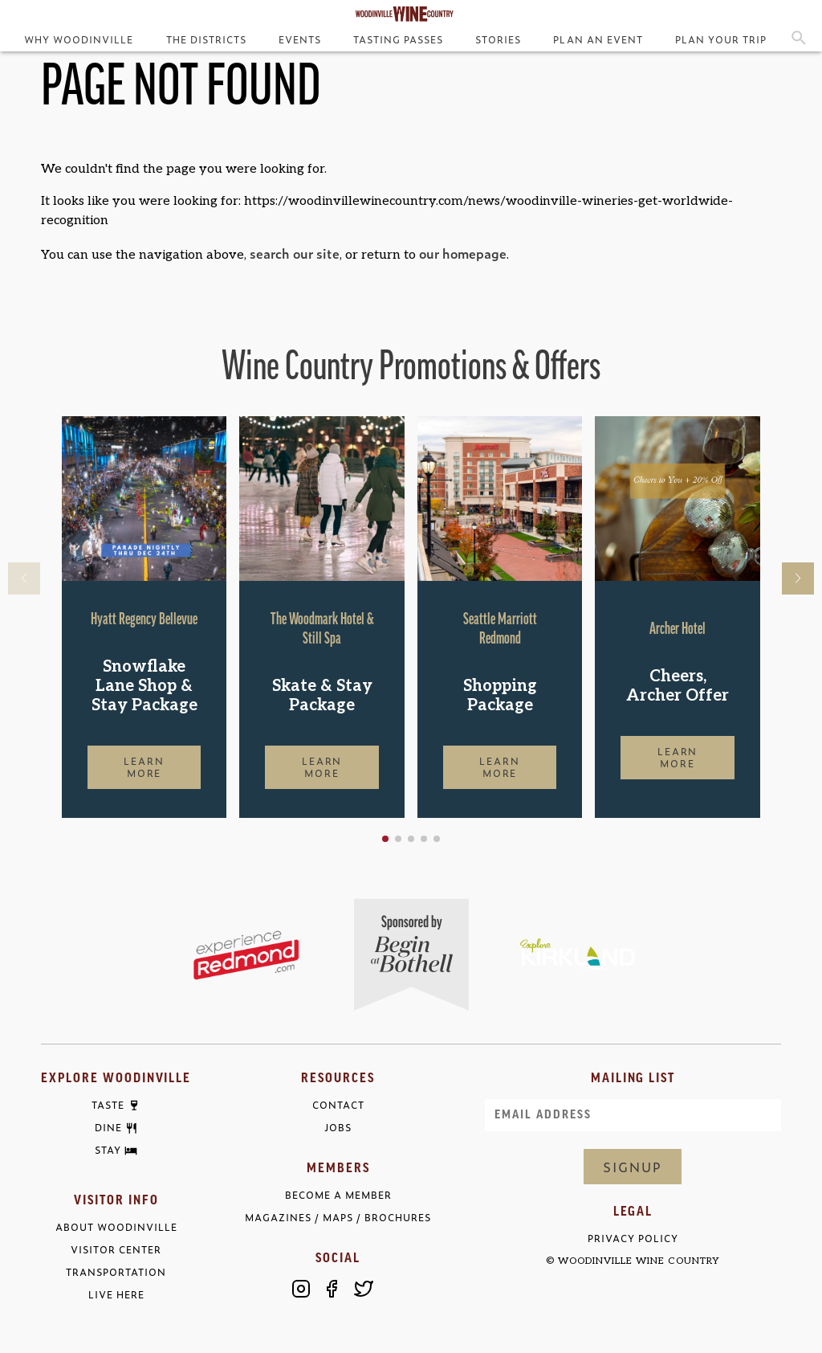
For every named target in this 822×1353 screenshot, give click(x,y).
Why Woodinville (78, 39)
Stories (498, 39)
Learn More (144, 767)
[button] (385, 839)
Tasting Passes (398, 39)
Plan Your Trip (721, 39)
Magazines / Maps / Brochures (338, 1218)
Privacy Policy (633, 1238)
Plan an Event (597, 39)
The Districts (206, 39)
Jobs (338, 1128)
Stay (108, 1150)
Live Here (116, 1295)
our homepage (463, 253)
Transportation (116, 1272)
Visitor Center (116, 1250)
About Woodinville (116, 1227)
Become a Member (338, 1195)
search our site (295, 253)
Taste (108, 1105)
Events (300, 39)
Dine (108, 1128)
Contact (338, 1105)
